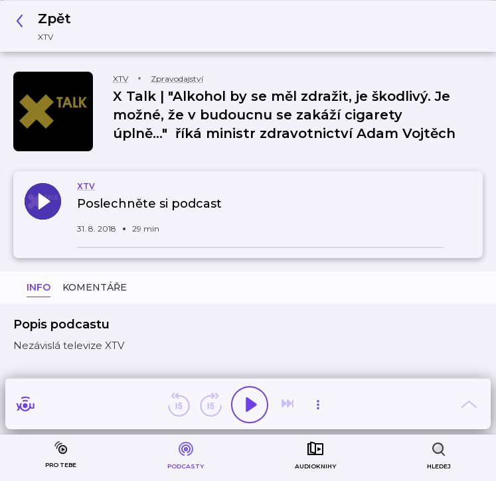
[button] (47, 26)
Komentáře (94, 287)
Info (38, 287)
